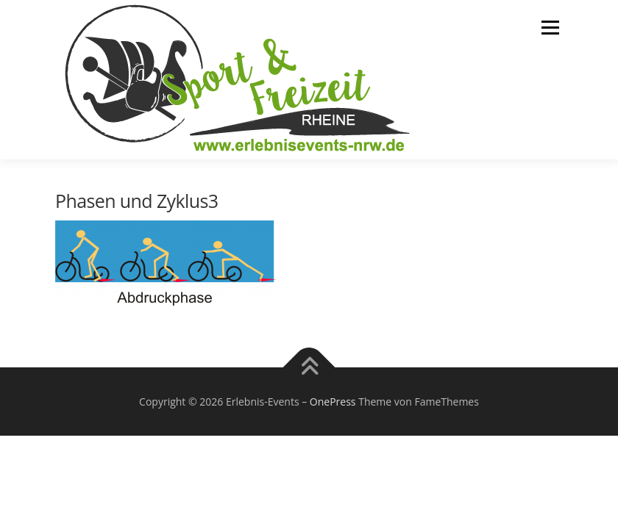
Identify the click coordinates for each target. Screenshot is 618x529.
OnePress (333, 402)
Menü (550, 27)
